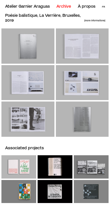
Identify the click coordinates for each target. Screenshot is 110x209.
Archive (63, 6)
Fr (103, 7)
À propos (86, 6)
